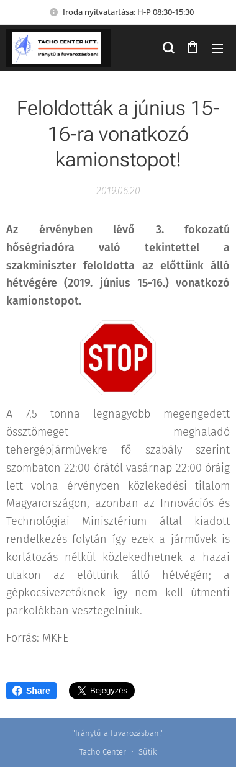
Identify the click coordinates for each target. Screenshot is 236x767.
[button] (167, 47)
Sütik (147, 751)
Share (31, 691)
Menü (217, 48)
